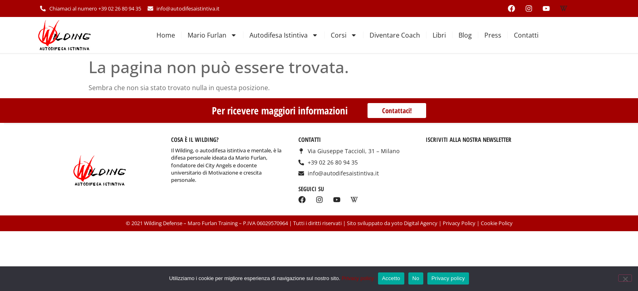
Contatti (526, 35)
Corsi (344, 35)
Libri (439, 35)
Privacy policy (358, 278)
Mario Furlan (212, 35)
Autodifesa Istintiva (283, 35)
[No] (625, 278)
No (415, 278)
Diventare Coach (395, 35)
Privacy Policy (459, 223)
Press (492, 35)
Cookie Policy (497, 223)
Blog (465, 35)
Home (165, 35)
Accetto (391, 278)
